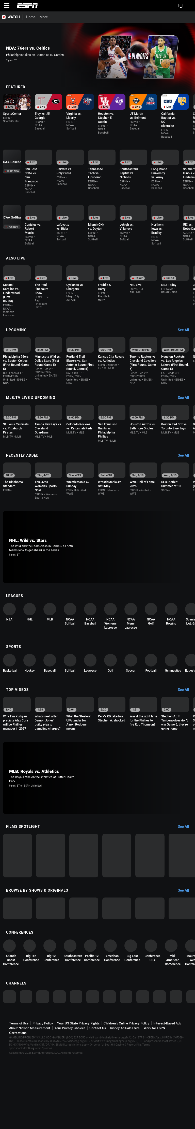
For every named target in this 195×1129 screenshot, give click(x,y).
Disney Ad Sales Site (125, 1104)
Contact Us (97, 1104)
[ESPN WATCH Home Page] (11, 17)
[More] (130, 17)
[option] (27, 113)
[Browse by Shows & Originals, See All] (185, 931)
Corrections (17, 1108)
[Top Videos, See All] (185, 691)
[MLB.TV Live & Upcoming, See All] (185, 383)
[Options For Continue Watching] (46, 128)
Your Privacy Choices (69, 1104)
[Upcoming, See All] (185, 314)
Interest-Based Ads (167, 1099)
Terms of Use (18, 1099)
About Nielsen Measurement (29, 1104)
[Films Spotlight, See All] (185, 836)
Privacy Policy (42, 1099)
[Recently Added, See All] (185, 444)
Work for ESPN (154, 1104)
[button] (189, 6)
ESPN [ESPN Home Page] (27, 5)
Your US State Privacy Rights (78, 1099)
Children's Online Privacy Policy (126, 1099)
